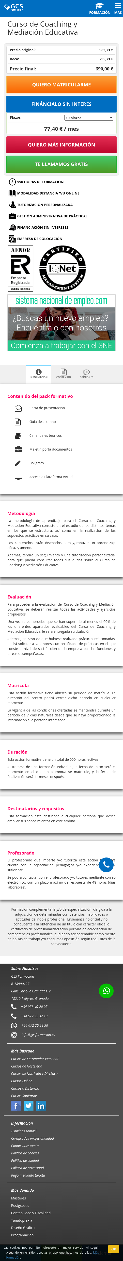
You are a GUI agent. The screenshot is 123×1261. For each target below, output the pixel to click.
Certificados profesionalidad (32, 1138)
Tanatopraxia (21, 1220)
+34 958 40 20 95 (34, 1006)
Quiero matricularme (61, 84)
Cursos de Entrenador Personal (34, 1058)
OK (113, 1249)
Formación (99, 8)
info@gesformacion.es (38, 1034)
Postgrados (20, 1205)
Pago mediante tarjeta (28, 1175)
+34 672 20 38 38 (35, 1025)
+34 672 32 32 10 (34, 1016)
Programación (22, 1235)
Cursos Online (21, 1081)
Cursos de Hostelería (26, 1066)
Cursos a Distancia (25, 1088)
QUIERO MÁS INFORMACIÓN (61, 144)
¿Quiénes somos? (24, 1131)
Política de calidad (25, 1160)
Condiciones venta (25, 1145)
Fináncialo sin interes (61, 104)
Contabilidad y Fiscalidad (31, 1213)
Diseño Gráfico (23, 1227)
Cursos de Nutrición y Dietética (34, 1073)
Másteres (18, 1198)
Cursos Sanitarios (24, 1095)
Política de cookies (25, 1153)
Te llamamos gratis (61, 164)
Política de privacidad (27, 1167)
